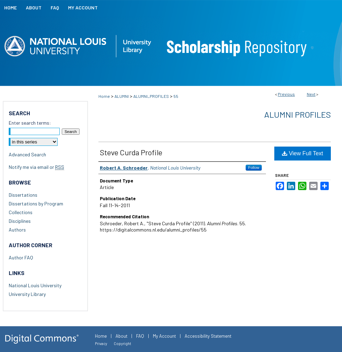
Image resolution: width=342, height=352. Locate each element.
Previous (286, 94)
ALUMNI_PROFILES (151, 96)
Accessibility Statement (208, 336)
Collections (20, 212)
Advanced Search (27, 154)
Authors (17, 230)
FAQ (140, 336)
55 (175, 96)
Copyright (122, 343)
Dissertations (23, 195)
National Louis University (35, 285)
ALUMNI (121, 96)
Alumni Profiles (297, 114)
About (121, 336)
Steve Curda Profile (131, 152)
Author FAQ (21, 257)
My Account (164, 336)
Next (311, 94)
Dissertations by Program (36, 203)
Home (104, 96)
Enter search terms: (30, 123)
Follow (253, 167)
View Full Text (302, 153)
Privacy (101, 343)
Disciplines (20, 221)
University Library (27, 294)
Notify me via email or (36, 167)
